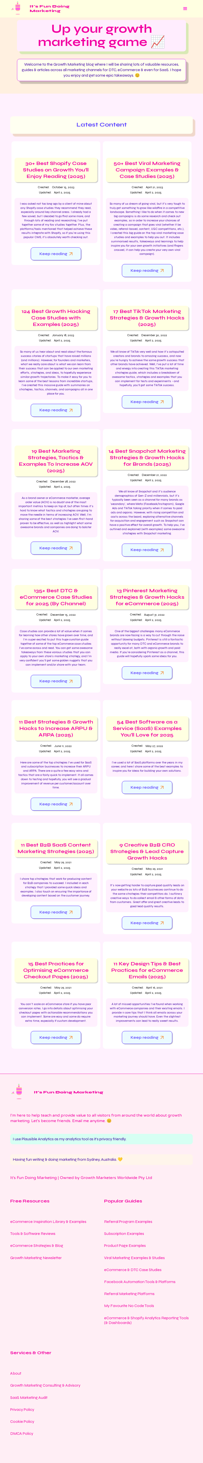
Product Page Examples (125, 1245)
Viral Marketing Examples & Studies (134, 1257)
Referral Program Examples (128, 1221)
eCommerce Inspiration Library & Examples (48, 1221)
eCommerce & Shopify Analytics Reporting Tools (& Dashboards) (146, 1320)
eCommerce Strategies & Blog (36, 1245)
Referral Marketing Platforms (129, 1293)
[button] (185, 8)
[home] (40, 8)
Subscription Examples (124, 1233)
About (15, 1373)
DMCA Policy (21, 1433)
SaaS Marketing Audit (28, 1397)
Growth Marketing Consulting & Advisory (45, 1385)
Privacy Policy (22, 1409)
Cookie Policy (22, 1421)
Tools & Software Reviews (32, 1233)
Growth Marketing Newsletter (36, 1257)
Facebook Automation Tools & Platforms (140, 1281)
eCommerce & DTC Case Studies (133, 1269)
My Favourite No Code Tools (129, 1305)
